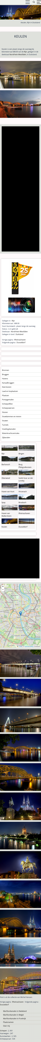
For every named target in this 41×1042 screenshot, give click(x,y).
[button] (20, 613)
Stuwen (5, 420)
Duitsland (19, 334)
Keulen (4, 527)
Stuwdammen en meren (11, 416)
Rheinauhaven (20, 340)
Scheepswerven (8, 408)
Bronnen (5, 370)
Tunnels (5, 425)
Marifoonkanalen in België (13, 1015)
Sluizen (5, 412)
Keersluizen (6, 387)
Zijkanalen (6, 437)
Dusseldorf (21, 342)
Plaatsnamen (8, 1022)
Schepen (3, 1030)
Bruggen (5, 374)
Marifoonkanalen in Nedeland (15, 1011)
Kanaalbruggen (8, 383)
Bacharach (6, 464)
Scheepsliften (7, 404)
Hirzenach (23, 491)
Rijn (25, 52)
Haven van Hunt (8, 491)
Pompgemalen (8, 399)
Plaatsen (5, 395)
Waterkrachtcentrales (10, 433)
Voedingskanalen (9, 429)
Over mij (6, 1026)
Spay (3, 502)
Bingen (21, 453)
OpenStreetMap (29, 646)
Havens (5, 378)
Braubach (22, 502)
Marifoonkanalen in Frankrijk (14, 1018)
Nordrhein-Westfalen (17, 54)
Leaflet (19, 646)
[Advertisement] (20, 189)
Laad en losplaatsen (10, 391)
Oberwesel (6, 478)
